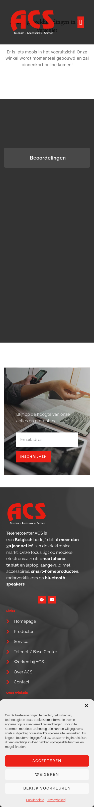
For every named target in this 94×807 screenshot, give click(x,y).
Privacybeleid (56, 800)
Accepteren (47, 761)
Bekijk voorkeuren (47, 788)
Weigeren (47, 774)
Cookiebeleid (35, 800)
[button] (86, 705)
